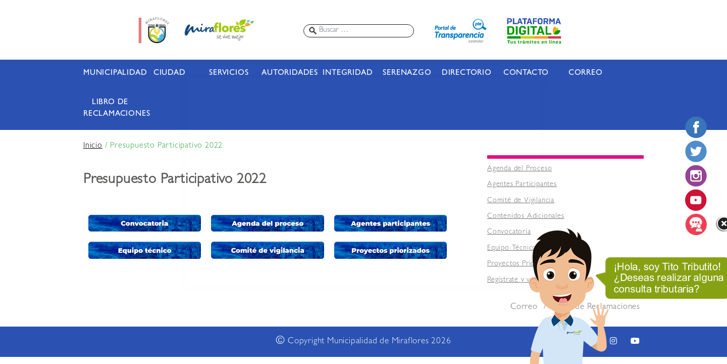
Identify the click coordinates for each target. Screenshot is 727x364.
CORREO (585, 73)
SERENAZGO (407, 73)
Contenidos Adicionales (525, 216)
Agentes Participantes (522, 185)
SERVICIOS (228, 73)
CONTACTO (526, 73)
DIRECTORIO (467, 73)
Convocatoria (509, 232)
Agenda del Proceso (519, 169)
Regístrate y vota (514, 280)
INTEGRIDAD (348, 73)
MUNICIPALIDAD (110, 73)
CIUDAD (169, 73)
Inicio (92, 146)
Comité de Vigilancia (520, 201)
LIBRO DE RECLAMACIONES (110, 108)
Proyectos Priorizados (522, 264)
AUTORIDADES (288, 73)
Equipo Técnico (512, 248)
